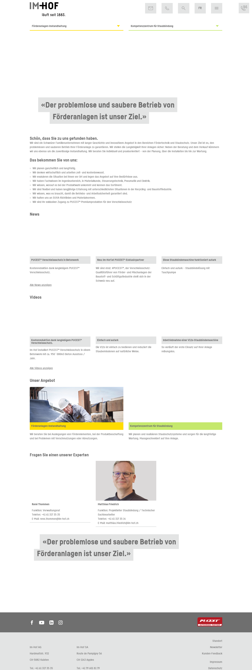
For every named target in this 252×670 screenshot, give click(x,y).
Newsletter (216, 647)
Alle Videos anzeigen (41, 368)
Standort (217, 640)
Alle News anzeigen (41, 285)
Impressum (216, 662)
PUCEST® (75, 202)
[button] (216, 8)
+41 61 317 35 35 (51, 514)
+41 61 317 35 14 (117, 518)
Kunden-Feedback (212, 653)
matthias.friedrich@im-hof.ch (122, 523)
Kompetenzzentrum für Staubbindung (176, 26)
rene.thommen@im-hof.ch (54, 518)
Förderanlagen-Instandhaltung (77, 26)
